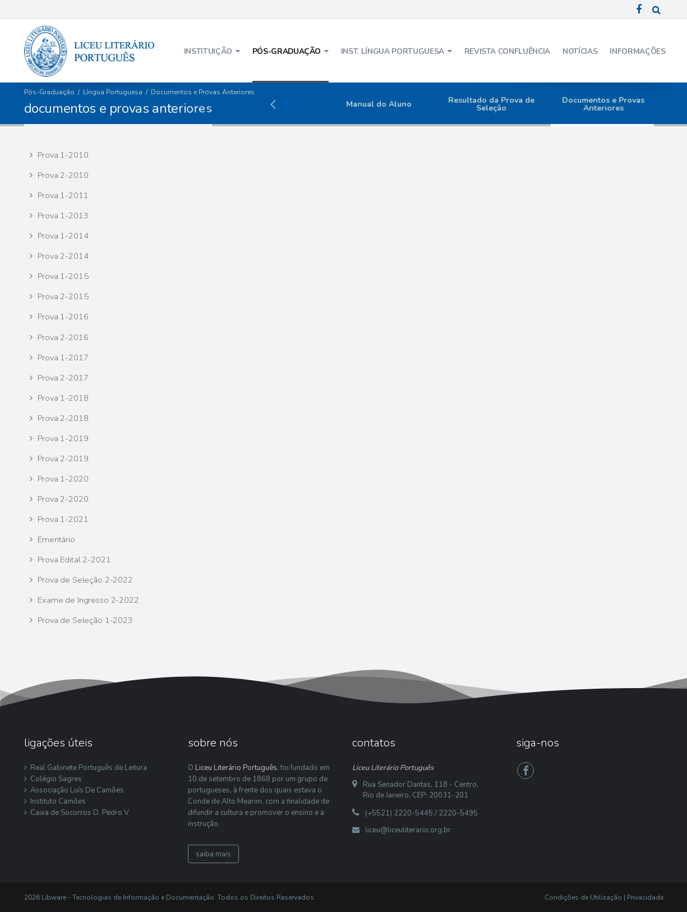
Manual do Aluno (395, 104)
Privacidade (645, 897)
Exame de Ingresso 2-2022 (87, 600)
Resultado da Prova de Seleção (507, 104)
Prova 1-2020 (61, 478)
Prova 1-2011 (61, 195)
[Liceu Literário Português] (89, 50)
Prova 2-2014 (61, 256)
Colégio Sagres (56, 779)
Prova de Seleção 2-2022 (83, 579)
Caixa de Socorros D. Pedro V (79, 813)
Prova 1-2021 (61, 519)
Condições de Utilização (583, 897)
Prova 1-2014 (61, 235)
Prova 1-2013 (61, 215)
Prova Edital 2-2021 (72, 559)
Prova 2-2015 (61, 296)
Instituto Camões (58, 801)
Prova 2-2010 (61, 175)
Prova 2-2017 (61, 377)
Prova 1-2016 (61, 316)
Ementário (55, 539)
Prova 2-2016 (61, 337)
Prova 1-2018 (61, 398)
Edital (283, 104)
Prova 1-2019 (61, 438)
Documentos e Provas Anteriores (620, 104)
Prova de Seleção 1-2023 (83, 620)
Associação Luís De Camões (77, 790)
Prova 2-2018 (61, 418)
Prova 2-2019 (61, 458)
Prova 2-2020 (61, 499)
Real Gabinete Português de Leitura (88, 768)
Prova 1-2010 (61, 155)
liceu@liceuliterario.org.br (408, 830)
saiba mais (213, 854)
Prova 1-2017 (61, 357)
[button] (273, 104)
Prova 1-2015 (61, 276)
